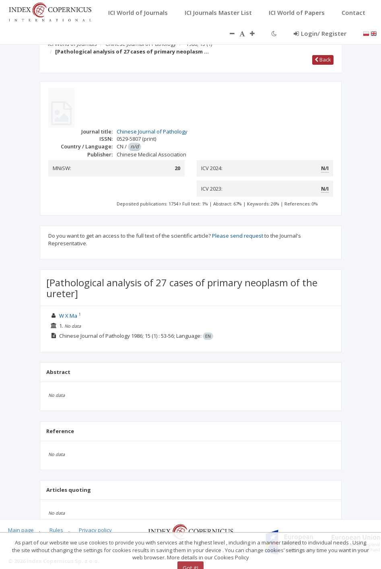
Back (323, 59)
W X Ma (68, 315)
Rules (56, 530)
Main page (21, 530)
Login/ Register (320, 33)
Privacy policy (95, 530)
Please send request (237, 235)
